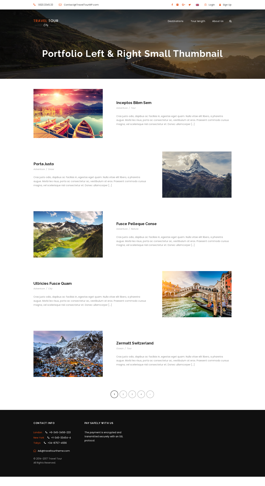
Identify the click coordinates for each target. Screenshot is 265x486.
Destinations (176, 21)
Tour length (198, 21)
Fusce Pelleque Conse (136, 224)
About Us (217, 21)
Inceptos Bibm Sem (133, 102)
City (50, 288)
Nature (134, 228)
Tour (133, 108)
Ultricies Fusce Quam (52, 283)
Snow (51, 169)
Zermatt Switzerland (135, 343)
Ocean (120, 348)
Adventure (122, 108)
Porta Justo (43, 164)
